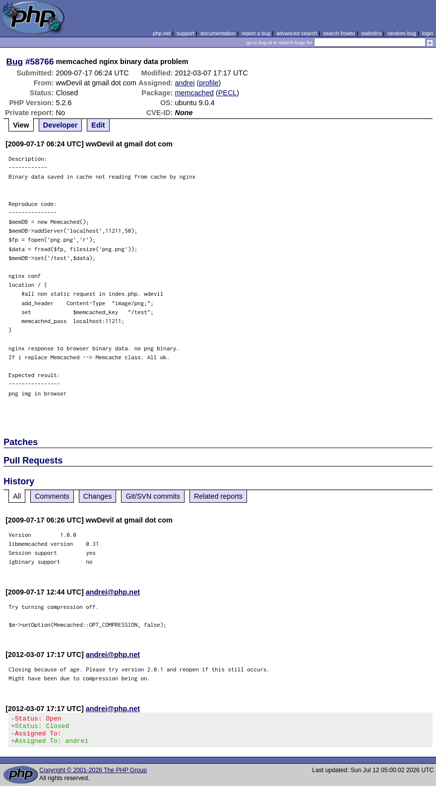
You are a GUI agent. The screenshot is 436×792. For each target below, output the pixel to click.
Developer (60, 125)
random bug (401, 33)
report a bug (256, 33)
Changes (97, 496)
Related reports (218, 496)
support (185, 33)
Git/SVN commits (152, 496)
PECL (227, 93)
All (17, 496)
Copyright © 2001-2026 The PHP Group (93, 776)
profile (208, 83)
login (428, 33)
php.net (162, 33)
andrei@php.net (113, 592)
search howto (339, 33)
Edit (98, 125)
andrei (185, 83)
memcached (194, 93)
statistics (371, 33)
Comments (52, 496)
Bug (14, 61)
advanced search (296, 33)
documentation (218, 33)
